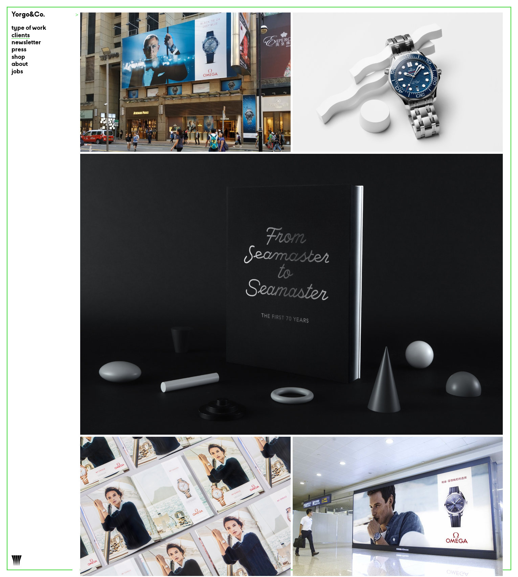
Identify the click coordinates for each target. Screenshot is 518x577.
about (20, 64)
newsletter (26, 43)
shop (18, 57)
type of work (29, 28)
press (19, 50)
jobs (17, 72)
